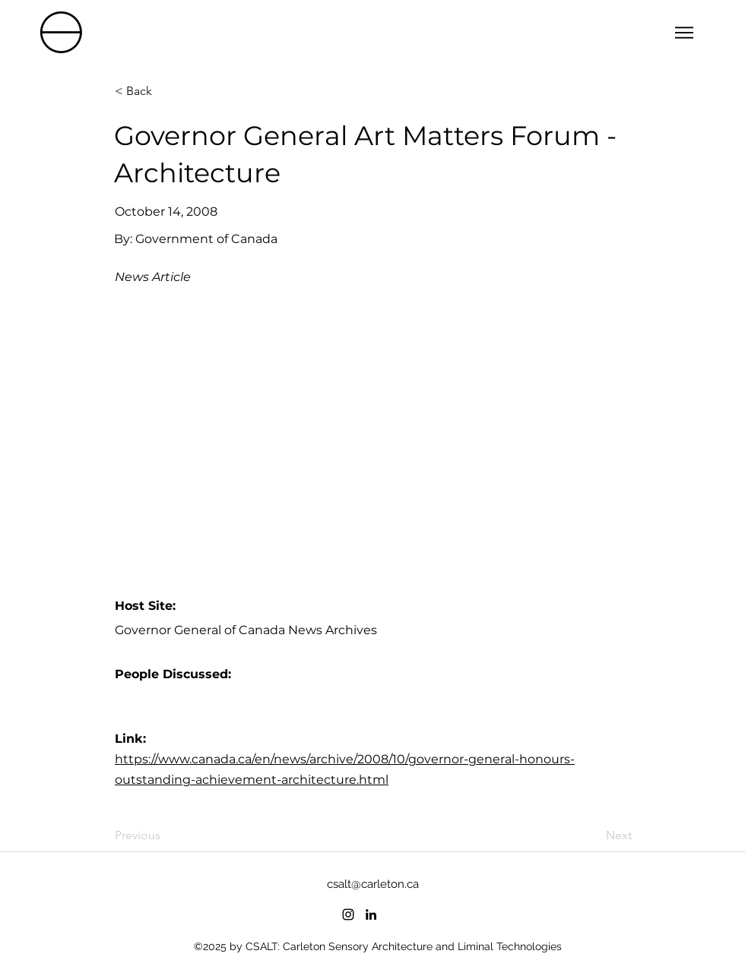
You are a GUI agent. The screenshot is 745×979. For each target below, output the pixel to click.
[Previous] (165, 836)
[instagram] (348, 914)
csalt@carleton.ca (373, 884)
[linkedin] (371, 914)
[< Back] (165, 91)
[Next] (594, 836)
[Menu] (684, 32)
